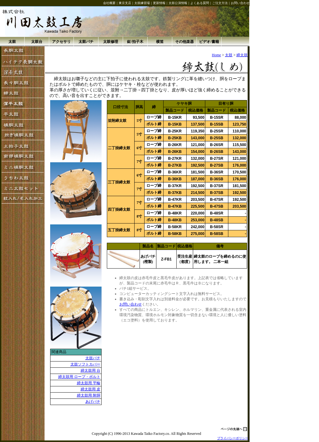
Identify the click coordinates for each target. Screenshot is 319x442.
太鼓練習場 (142, 3)
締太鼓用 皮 (90, 389)
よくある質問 (199, 3)
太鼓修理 (110, 41)
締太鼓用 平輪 (88, 383)
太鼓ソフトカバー (85, 364)
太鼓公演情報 (178, 3)
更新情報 (159, 3)
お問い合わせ (240, 3)
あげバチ (92, 401)
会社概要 (109, 3)
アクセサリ (61, 41)
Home (216, 55)
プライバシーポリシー (232, 438)
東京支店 (125, 3)
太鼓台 (36, 41)
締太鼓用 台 (90, 370)
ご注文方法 (220, 3)
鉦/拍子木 (135, 41)
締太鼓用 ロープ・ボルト (79, 377)
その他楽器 (184, 41)
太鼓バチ (86, 41)
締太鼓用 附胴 (88, 395)
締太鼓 (242, 55)
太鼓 (12, 41)
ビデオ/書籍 (209, 41)
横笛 (160, 41)
